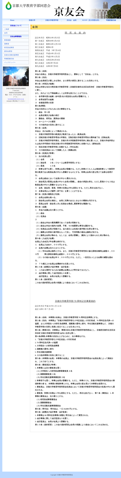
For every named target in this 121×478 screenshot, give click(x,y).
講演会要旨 (8, 51)
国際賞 (6, 44)
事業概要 (7, 40)
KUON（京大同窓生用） (91, 20)
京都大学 (32, 20)
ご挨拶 (6, 29)
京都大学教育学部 (51, 20)
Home (12, 20)
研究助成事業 (9, 47)
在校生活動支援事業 (11, 55)
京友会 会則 (71, 20)
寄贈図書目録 (111, 20)
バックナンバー (10, 62)
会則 (5, 33)
